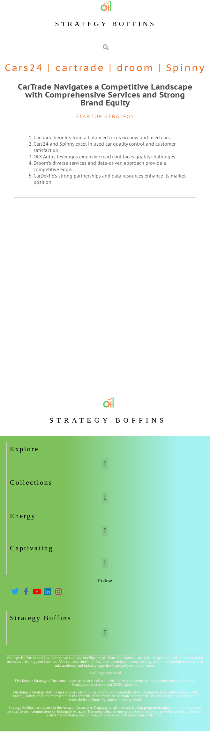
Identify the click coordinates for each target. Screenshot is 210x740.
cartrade (80, 67)
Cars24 (24, 67)
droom (135, 67)
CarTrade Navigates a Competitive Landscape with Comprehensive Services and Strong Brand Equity (105, 95)
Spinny (186, 67)
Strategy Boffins (105, 24)
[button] (105, 464)
